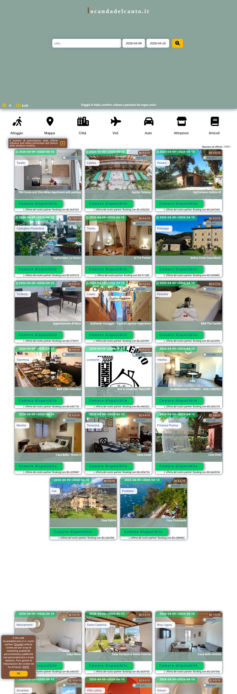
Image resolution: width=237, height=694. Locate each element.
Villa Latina (94, 690)
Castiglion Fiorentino (30, 228)
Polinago (163, 228)
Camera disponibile (38, 204)
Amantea (22, 690)
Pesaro (162, 163)
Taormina (22, 359)
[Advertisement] (118, 577)
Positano (128, 491)
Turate (20, 163)
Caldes (91, 163)
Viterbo (162, 359)
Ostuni (161, 690)
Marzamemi (24, 625)
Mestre (21, 425)
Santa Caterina (96, 625)
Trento (91, 228)
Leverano (93, 359)
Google (19, 644)
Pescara (162, 294)
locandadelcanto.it (118, 11)
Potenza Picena (167, 425)
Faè (54, 491)
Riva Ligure (164, 625)
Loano (91, 294)
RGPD (25, 667)
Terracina (93, 425)
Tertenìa (21, 294)
